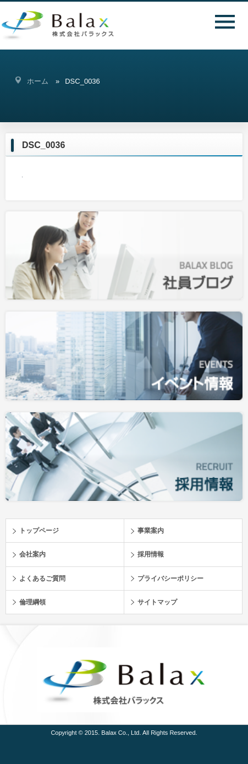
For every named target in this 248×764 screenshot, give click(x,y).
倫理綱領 (32, 602)
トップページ (39, 530)
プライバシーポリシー (170, 578)
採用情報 (150, 554)
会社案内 (32, 554)
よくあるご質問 (42, 578)
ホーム (37, 81)
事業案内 (150, 530)
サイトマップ (157, 602)
